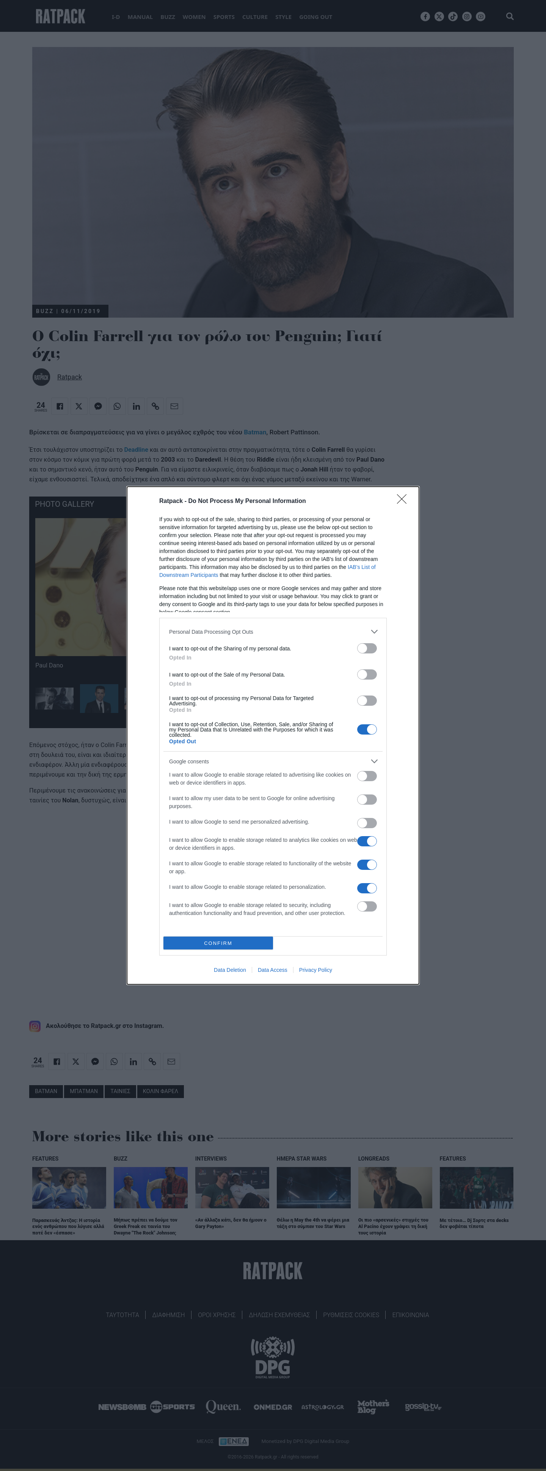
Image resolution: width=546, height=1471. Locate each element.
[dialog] (273, 735)
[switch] (367, 648)
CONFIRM (218, 943)
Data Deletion (230, 970)
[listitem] (273, 632)
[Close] (404, 501)
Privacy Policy (315, 970)
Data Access (272, 970)
